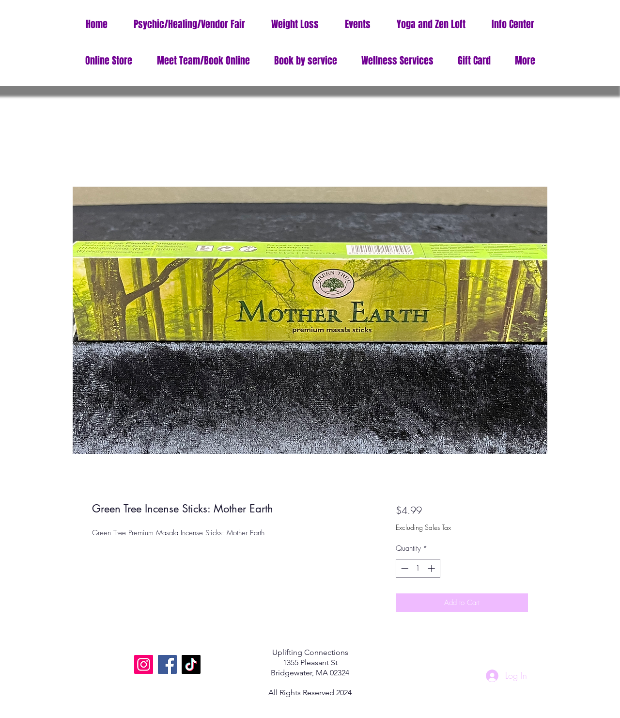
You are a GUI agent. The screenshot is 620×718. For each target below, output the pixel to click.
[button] (513, 24)
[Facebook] (167, 664)
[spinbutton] (418, 568)
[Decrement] (403, 568)
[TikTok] (191, 664)
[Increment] (432, 568)
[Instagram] (143, 664)
